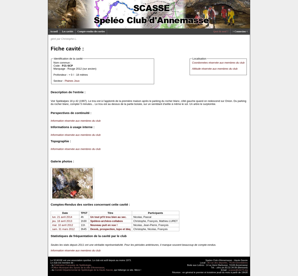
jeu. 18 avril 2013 (62, 221)
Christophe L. (69, 38)
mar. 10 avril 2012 (62, 225)
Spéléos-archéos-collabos (106, 221)
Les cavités (67, 31)
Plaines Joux (72, 80)
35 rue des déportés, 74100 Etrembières (227, 262)
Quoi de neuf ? (220, 31)
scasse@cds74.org (238, 270)
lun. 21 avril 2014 (62, 216)
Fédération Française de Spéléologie (72, 265)
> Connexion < (240, 31)
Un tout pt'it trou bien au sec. (108, 216)
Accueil (54, 31)
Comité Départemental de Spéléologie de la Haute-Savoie (84, 270)
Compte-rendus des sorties (91, 31)
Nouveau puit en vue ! (104, 225)
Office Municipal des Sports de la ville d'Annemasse (78, 267)
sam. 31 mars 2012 (63, 229)
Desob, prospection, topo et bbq (110, 229)
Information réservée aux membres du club (76, 120)
